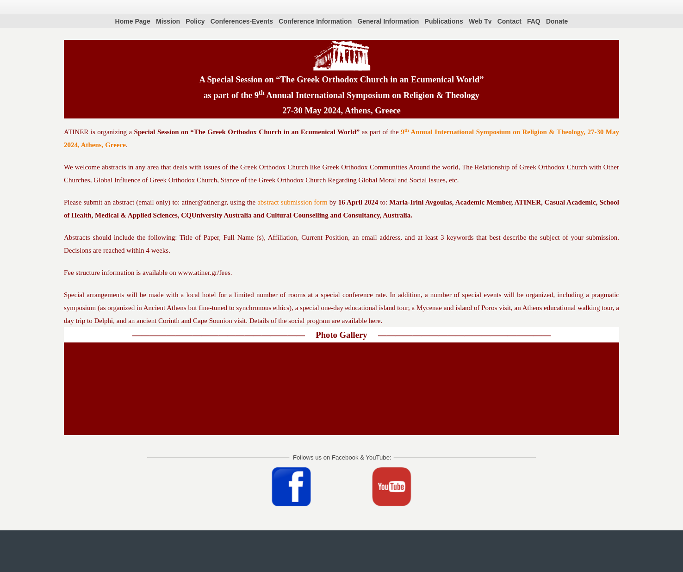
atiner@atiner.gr (203, 202)
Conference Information (315, 21)
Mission (168, 21)
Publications (444, 21)
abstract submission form (292, 202)
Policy (195, 21)
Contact (509, 21)
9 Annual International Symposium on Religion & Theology (367, 95)
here (375, 320)
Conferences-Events (242, 21)
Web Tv (480, 21)
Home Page (132, 21)
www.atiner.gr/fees (204, 272)
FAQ (533, 21)
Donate (557, 21)
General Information (388, 21)
